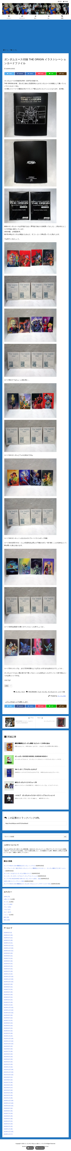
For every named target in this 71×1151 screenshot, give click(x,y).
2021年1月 (8, 1098)
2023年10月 (8, 1012)
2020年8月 (8, 1111)
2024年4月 (8, 997)
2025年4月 (8, 966)
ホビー (23, 691)
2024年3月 (8, 999)
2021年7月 (8, 1082)
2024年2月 (8, 1002)
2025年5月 (8, 963)
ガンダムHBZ (62, 696)
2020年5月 (8, 1118)
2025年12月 (8, 945)
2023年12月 (8, 1007)
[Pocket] (41, 73)
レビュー (6, 914)
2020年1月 (8, 1129)
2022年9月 (8, 1046)
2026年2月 (8, 940)
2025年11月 (8, 948)
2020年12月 (8, 1100)
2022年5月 (8, 1056)
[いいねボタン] (6, 685)
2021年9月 (8, 1077)
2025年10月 (8, 950)
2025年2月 (8, 971)
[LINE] (51, 73)
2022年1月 (8, 1067)
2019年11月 (8, 1134)
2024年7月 (8, 989)
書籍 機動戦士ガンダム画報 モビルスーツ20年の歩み (32, 743)
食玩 (7, 920)
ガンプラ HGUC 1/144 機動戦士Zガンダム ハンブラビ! (19, 865)
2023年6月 (8, 1023)
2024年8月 (8, 987)
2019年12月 (8, 1131)
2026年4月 (8, 935)
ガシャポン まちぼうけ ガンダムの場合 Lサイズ (17, 873)
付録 (63, 691)
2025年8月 (8, 956)
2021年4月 (8, 1090)
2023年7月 (8, 1020)
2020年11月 (8, 1103)
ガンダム (14, 50)
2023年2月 (8, 1033)
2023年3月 (8, 1030)
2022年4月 (8, 1059)
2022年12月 (8, 1038)
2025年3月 (8, 968)
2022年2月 (8, 1064)
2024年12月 (8, 976)
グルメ (7, 907)
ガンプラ (8, 904)
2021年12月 (8, 1069)
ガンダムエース (52, 691)
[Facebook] (20, 73)
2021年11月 (8, 1072)
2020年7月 (8, 1113)
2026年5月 (8, 932)
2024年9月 (8, 984)
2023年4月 (8, 1028)
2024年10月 (8, 981)
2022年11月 (8, 1041)
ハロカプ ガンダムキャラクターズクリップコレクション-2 (35, 795)
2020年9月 (8, 1108)
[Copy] (62, 73)
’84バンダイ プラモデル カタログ (26, 769)
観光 (6, 917)
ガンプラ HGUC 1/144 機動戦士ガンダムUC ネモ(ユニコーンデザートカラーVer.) (27, 883)
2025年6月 (8, 961)
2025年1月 (8, 974)
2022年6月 (8, 1054)
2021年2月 (8, 1095)
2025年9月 (8, 953)
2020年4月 (8, 1121)
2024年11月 (8, 979)
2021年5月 (8, 1087)
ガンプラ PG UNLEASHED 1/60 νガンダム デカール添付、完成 (22, 878)
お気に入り (7, 899)
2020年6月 (8, 1116)
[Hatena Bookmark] (30, 73)
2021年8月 (8, 1080)
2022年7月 (8, 1051)
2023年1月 (8, 1036)
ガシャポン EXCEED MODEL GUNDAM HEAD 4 (31, 756)
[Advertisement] (35, 33)
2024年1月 (8, 1005)
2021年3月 (8, 1093)
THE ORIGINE (32, 691)
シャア (60, 691)
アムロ (39, 691)
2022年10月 (8, 1043)
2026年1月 (8, 943)
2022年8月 (8, 1049)
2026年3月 (8, 937)
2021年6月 (8, 1085)
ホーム (6, 50)
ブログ (7, 909)
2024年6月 (8, 992)
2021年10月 (8, 1074)
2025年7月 (8, 958)
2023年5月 (8, 1025)
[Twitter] (9, 73)
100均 (7, 896)
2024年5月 (8, 994)
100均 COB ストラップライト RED (14, 881)
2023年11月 (8, 1010)
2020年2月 (8, 1126)
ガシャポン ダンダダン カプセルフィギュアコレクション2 (21, 876)
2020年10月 (8, 1105)
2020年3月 (8, 1124)
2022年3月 (8, 1062)
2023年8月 (8, 1018)
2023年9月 (8, 1015)
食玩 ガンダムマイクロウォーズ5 (26, 782)
